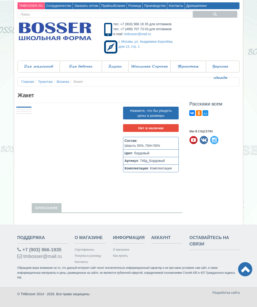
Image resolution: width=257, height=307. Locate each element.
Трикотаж (188, 66)
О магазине (121, 249)
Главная (27, 82)
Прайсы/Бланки (113, 6)
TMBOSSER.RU (31, 6)
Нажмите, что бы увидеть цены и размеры (151, 113)
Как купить (120, 255)
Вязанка (63, 82)
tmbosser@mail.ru (137, 34)
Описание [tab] (46, 208)
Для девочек (80, 66)
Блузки (115, 66)
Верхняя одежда (220, 68)
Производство (155, 6)
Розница (134, 6)
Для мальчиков (38, 66)
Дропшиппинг (196, 6)
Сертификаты (84, 249)
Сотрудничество (58, 6)
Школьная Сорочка (149, 66)
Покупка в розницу (88, 255)
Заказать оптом (86, 6)
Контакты (176, 6)
